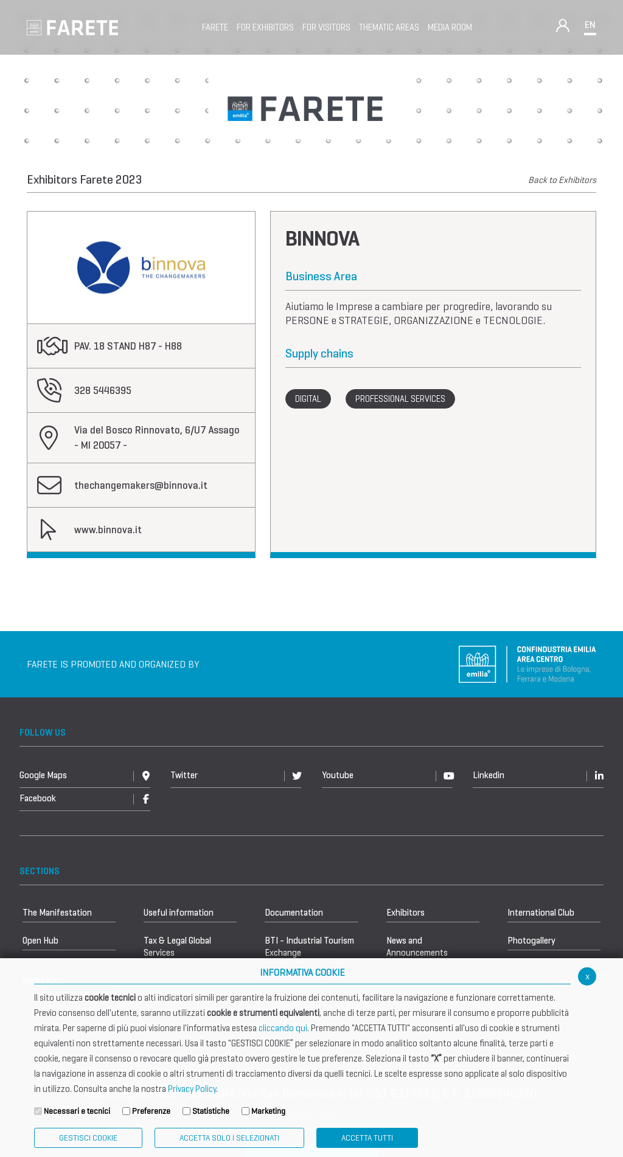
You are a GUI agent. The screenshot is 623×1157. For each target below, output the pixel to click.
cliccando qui (283, 1028)
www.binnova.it (108, 529)
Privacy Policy (192, 1088)
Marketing (268, 1111)
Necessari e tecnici (77, 1111)
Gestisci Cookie (88, 1138)
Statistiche (210, 1111)
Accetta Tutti (367, 1138)
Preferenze (151, 1111)
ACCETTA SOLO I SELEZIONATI (229, 1138)
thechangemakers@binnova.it (140, 485)
